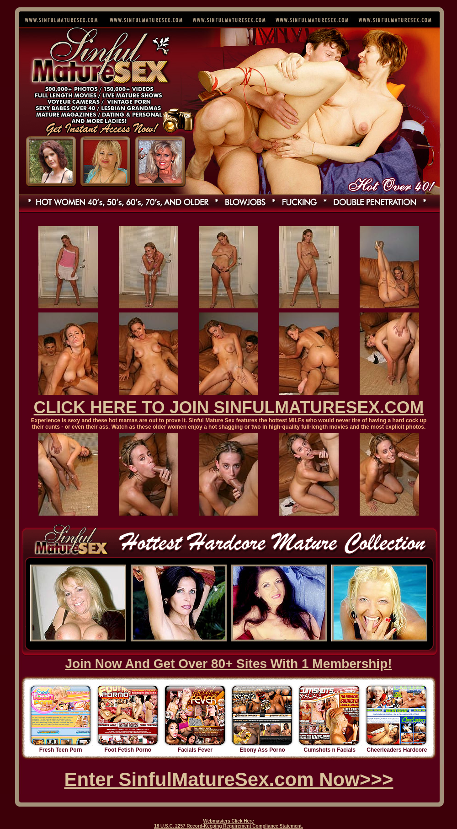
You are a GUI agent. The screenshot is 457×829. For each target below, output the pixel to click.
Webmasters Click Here (228, 821)
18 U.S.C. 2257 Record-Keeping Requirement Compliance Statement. (228, 826)
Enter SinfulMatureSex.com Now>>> (228, 779)
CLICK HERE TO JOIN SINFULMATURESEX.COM (229, 407)
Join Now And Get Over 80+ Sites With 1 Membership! (228, 664)
